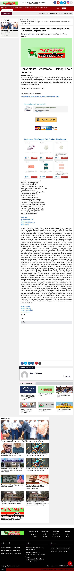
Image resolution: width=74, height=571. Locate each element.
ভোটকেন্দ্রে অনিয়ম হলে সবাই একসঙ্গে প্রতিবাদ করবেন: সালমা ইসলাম (63, 395)
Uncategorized (31, 20)
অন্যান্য (45, 7)
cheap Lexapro (25, 221)
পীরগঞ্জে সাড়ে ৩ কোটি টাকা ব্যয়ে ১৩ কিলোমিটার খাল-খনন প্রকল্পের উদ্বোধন (9, 33)
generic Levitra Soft (27, 310)
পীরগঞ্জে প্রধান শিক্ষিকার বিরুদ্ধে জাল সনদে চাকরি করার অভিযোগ (12, 485)
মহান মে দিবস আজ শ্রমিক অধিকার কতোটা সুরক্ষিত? (64, 410)
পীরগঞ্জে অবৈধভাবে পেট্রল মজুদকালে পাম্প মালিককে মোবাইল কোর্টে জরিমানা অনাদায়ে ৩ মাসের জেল (37, 486)
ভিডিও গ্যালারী (63, 551)
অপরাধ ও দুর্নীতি (33, 531)
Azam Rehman (36, 373)
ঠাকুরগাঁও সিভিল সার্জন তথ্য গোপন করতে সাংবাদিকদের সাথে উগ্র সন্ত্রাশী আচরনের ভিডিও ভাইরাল (12, 470)
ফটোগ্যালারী (54, 551)
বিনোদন (31, 7)
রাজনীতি (10, 7)
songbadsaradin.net (27, 219)
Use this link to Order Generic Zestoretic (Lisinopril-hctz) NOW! (40, 97)
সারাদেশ (20, 7)
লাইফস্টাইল (40, 7)
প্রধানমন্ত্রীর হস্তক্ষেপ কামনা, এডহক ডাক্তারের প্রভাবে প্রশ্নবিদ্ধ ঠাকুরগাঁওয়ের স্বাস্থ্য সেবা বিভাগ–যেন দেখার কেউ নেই (36, 503)
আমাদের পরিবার (55, 548)
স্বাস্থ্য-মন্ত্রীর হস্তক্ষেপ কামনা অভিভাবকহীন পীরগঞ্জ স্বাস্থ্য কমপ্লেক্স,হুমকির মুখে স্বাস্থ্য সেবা (11, 503)
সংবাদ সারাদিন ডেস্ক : (28, 34)
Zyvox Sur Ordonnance (28, 223)
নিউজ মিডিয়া (56, 534)
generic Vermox (25, 312)
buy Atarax (24, 217)
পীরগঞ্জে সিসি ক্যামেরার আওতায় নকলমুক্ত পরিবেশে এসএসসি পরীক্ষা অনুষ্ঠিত (37, 454)
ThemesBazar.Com (67, 566)
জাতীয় (6, 7)
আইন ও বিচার (44, 531)
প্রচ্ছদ (2, 7)
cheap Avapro (25, 224)
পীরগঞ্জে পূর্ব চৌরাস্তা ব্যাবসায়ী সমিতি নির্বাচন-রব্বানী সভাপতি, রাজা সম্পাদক (11, 454)
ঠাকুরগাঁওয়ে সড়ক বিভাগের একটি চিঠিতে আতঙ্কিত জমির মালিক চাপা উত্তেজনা (11, 519)
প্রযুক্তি (36, 7)
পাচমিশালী (33, 536)
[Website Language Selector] (7, 10)
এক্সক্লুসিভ (67, 531)
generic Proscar (25, 306)
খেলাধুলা (27, 7)
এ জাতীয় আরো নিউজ (26, 384)
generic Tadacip (26, 308)
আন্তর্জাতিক (15, 7)
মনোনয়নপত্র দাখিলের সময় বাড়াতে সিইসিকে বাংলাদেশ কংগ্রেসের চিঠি (26, 411)
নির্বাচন (67, 534)
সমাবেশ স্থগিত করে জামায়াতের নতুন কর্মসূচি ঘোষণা (45, 410)
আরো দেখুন (67, 376)
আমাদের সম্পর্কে (65, 548)
